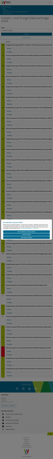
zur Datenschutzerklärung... (27, 228)
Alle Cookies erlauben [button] (26, 237)
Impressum (35, 228)
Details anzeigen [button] (26, 234)
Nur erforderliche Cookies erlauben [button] (26, 231)
